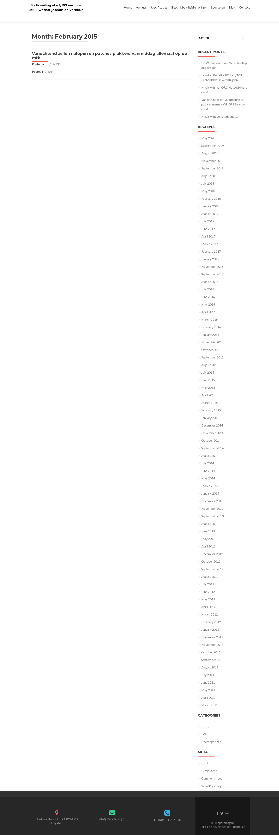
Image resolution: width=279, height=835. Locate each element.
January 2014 (210, 486)
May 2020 (208, 131)
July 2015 (207, 365)
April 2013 (208, 539)
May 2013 (208, 532)
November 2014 (212, 426)
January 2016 (210, 328)
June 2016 (208, 290)
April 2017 (208, 229)
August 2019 (209, 146)
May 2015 (208, 381)
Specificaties (158, 7)
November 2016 (212, 260)
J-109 (49, 64)
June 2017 (208, 222)
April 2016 (208, 305)
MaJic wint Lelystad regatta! (220, 109)
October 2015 (210, 343)
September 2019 (212, 139)
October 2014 (210, 433)
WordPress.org (211, 779)
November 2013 (212, 501)
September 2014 (212, 441)
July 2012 (207, 577)
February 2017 (211, 244)
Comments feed (211, 771)
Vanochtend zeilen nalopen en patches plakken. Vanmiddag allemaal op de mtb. (109, 48)
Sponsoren (218, 7)
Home (128, 7)
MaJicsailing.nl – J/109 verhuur (56, 5)
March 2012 (209, 607)
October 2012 (210, 554)
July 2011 (207, 668)
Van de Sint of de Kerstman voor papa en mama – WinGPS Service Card (223, 97)
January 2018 (210, 199)
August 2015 (209, 358)
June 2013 (208, 524)
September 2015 (212, 350)
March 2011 (209, 698)
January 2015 (210, 411)
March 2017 (209, 237)
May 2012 (208, 592)
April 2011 (208, 691)
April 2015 (208, 388)
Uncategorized (211, 735)
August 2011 (209, 660)
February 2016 (211, 320)
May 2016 (208, 297)
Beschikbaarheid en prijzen (189, 7)
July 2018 (207, 176)
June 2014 (208, 464)
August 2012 (209, 570)
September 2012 (212, 562)
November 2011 (212, 638)
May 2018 (208, 184)
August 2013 (209, 517)
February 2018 (211, 191)
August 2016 (209, 275)
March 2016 (209, 312)
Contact (244, 7)
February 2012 (211, 615)
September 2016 (212, 267)
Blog (232, 7)
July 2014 (207, 456)
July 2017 (207, 214)
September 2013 (212, 509)
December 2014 (212, 418)
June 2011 (208, 675)
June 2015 (208, 373)
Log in (205, 756)
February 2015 (211, 403)
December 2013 (212, 494)
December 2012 (212, 547)
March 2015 (209, 396)
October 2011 (210, 645)
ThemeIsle (238, 820)
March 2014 (209, 479)
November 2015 (212, 335)
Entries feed (209, 764)
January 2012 (210, 622)
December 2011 (212, 630)
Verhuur (141, 7)
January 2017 (210, 252)
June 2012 (208, 585)
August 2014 (209, 449)
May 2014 (208, 471)
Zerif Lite (206, 820)
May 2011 (208, 683)
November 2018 (212, 154)
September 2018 (212, 161)
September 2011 (212, 653)
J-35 (204, 727)
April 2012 (208, 600)
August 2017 (209, 207)
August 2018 (209, 169)
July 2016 (207, 282)
